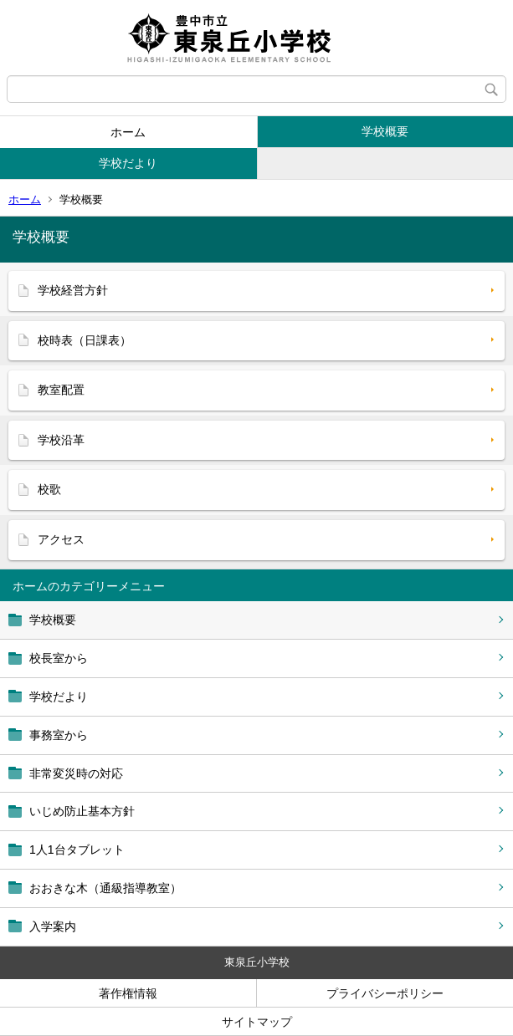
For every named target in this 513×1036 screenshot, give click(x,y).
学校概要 (385, 131)
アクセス (61, 539)
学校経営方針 (73, 290)
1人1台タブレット (77, 849)
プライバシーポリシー (385, 993)
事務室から (58, 735)
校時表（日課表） (84, 340)
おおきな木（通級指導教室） (105, 888)
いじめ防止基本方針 (82, 811)
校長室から (58, 658)
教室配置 (61, 389)
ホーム (128, 132)
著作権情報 (128, 993)
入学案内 (52, 926)
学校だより (128, 163)
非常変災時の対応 (76, 773)
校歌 (49, 489)
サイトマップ (257, 1021)
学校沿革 (61, 440)
